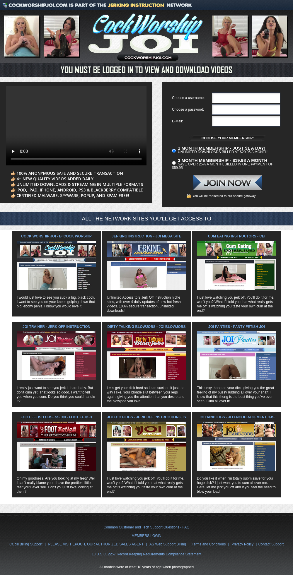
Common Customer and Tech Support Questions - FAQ (146, 527)
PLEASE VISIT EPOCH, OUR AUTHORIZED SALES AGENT (96, 544)
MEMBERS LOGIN (146, 536)
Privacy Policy (242, 544)
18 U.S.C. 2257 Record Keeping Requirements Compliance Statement (146, 554)
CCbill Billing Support (25, 544)
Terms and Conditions (209, 544)
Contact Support (271, 544)
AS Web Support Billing (167, 544)
